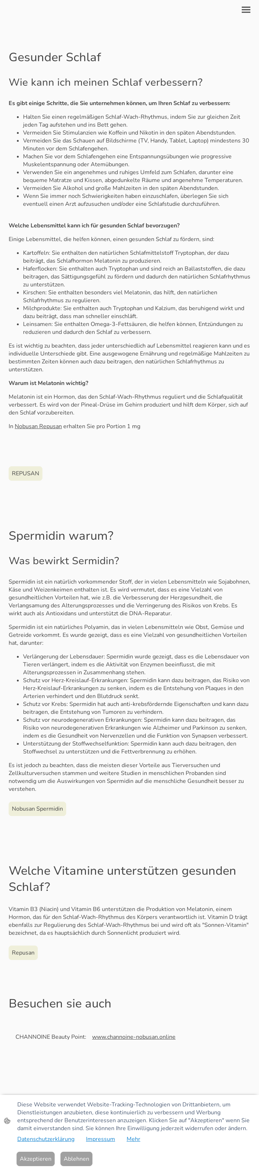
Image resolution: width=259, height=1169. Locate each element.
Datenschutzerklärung (45, 1139)
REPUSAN (25, 473)
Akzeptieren (35, 1159)
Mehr (133, 1139)
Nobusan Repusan (38, 426)
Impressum (100, 1139)
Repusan (23, 953)
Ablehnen (76, 1159)
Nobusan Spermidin (37, 809)
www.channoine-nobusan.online (134, 1037)
